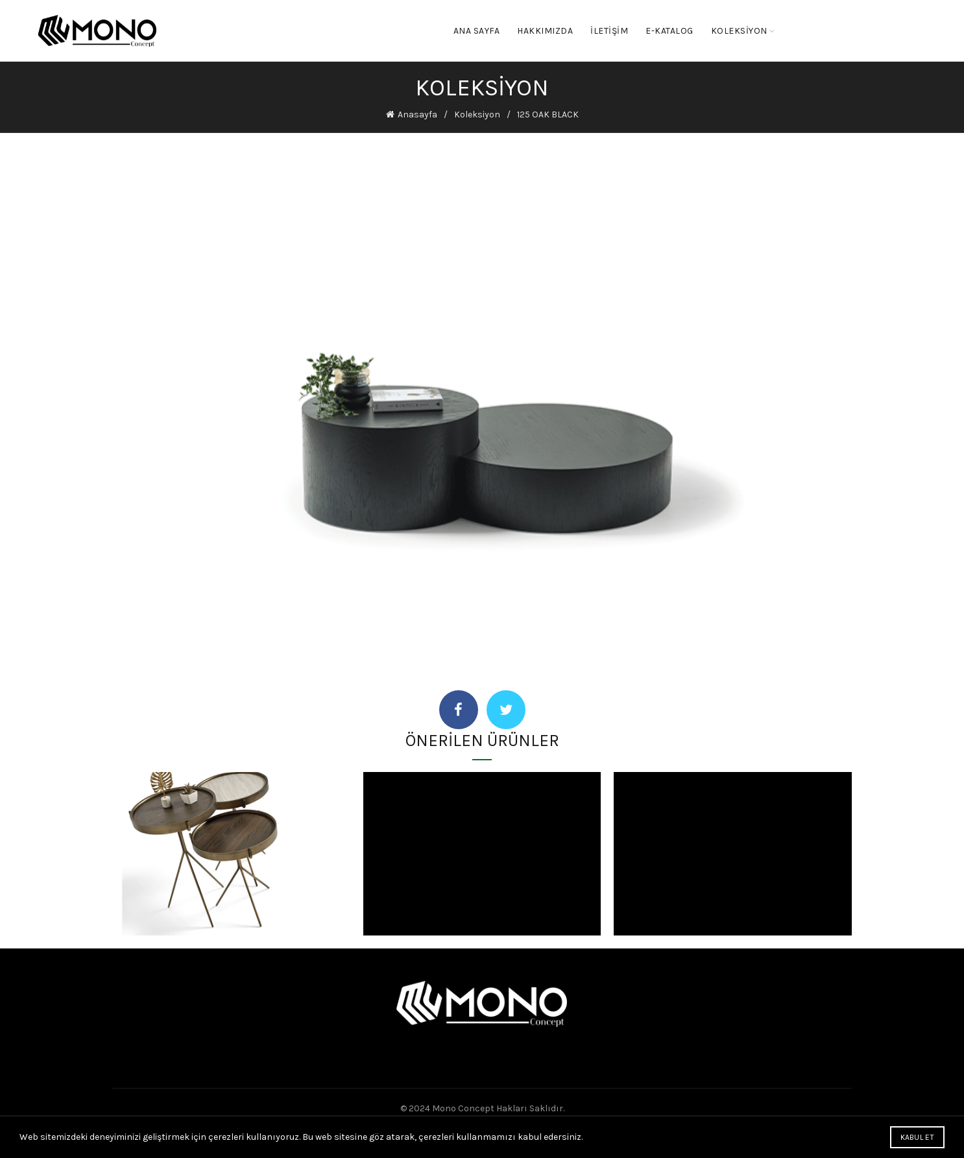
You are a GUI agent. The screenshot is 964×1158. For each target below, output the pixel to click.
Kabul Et (917, 1137)
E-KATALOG (669, 30)
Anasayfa (417, 114)
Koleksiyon (477, 114)
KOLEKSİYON (739, 30)
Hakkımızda (545, 30)
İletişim (609, 30)
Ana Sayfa (476, 30)
